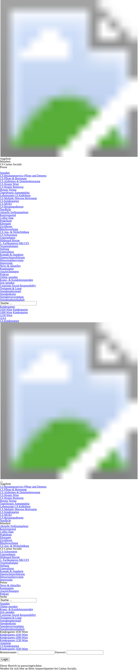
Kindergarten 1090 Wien (14, 637)
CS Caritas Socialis (11, 164)
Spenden (5, 172)
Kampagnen (7, 268)
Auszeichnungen (9, 271)
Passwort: (60, 652)
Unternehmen (7, 237)
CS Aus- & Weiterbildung (14, 231)
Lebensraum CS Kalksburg (15, 195)
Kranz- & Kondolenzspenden (16, 279)
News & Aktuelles (10, 265)
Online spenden (9, 277)
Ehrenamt (5, 223)
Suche (3, 596)
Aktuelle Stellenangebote (14, 212)
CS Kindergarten (9, 200)
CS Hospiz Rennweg (11, 186)
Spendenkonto (8, 294)
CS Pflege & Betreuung (13, 178)
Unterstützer (7, 251)
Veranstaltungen (9, 246)
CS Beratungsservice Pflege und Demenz (23, 175)
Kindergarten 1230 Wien (14, 314)
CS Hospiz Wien (9, 184)
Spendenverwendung (12, 296)
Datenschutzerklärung (12, 257)
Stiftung (4, 248)
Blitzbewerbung (9, 229)
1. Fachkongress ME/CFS (14, 243)
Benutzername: (8, 652)
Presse (3, 167)
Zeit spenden (7, 282)
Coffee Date (7, 217)
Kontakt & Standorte (11, 254)
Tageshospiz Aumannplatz (15, 192)
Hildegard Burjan (10, 240)
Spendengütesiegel (10, 291)
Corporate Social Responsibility (18, 285)
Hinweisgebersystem (11, 260)
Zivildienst (6, 226)
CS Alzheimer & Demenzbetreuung (20, 181)
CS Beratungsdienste (12, 206)
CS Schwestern (8, 234)
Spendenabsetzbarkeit (12, 299)
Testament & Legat (10, 288)
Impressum (6, 263)
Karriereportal (8, 215)
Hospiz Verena (8, 189)
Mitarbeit (5, 161)
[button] (1, 481)
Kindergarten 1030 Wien (7, 308)
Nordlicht (5, 209)
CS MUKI (6, 203)
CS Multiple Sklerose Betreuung (18, 198)
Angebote (5, 158)
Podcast (4, 274)
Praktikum (6, 220)
